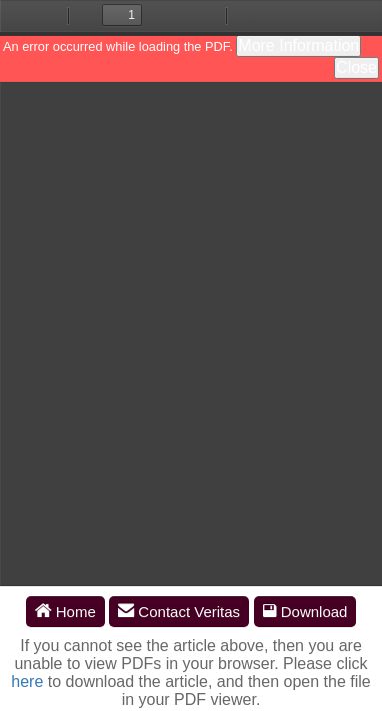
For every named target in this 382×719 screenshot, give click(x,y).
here (27, 681)
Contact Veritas (179, 611)
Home (65, 611)
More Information (298, 45)
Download (305, 611)
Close (356, 67)
